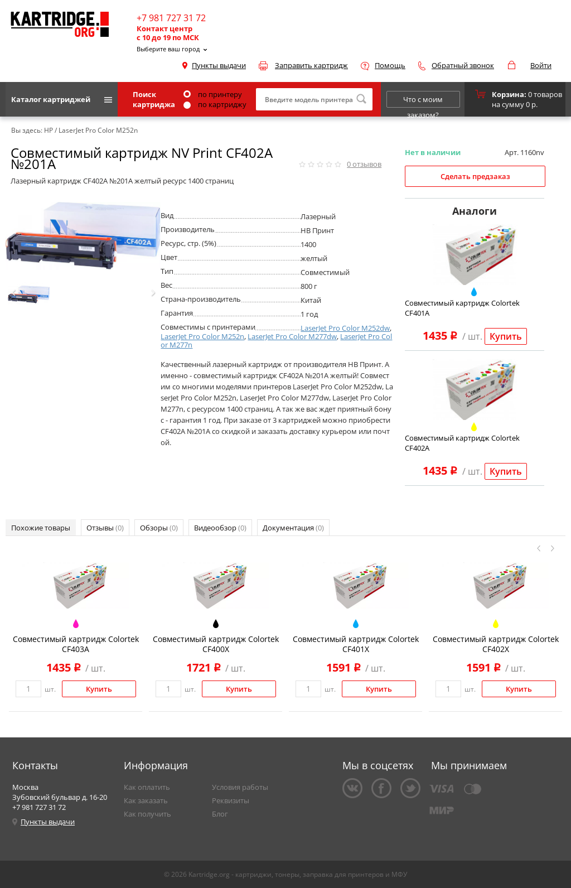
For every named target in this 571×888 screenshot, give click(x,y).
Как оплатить (147, 787)
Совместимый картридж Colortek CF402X (496, 644)
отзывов (364, 164)
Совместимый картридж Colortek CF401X (356, 644)
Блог (220, 814)
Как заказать (146, 800)
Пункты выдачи (219, 65)
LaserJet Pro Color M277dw (292, 336)
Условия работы (240, 787)
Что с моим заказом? (423, 101)
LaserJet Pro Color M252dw (345, 328)
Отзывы (105, 528)
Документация (293, 528)
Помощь (390, 65)
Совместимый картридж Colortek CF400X (216, 644)
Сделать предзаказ (475, 176)
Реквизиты (230, 800)
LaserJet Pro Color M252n (202, 336)
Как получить (147, 814)
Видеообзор (220, 528)
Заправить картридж (311, 65)
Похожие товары (40, 528)
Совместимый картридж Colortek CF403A (76, 644)
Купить (506, 336)
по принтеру (212, 94)
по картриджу (214, 104)
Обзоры (159, 528)
